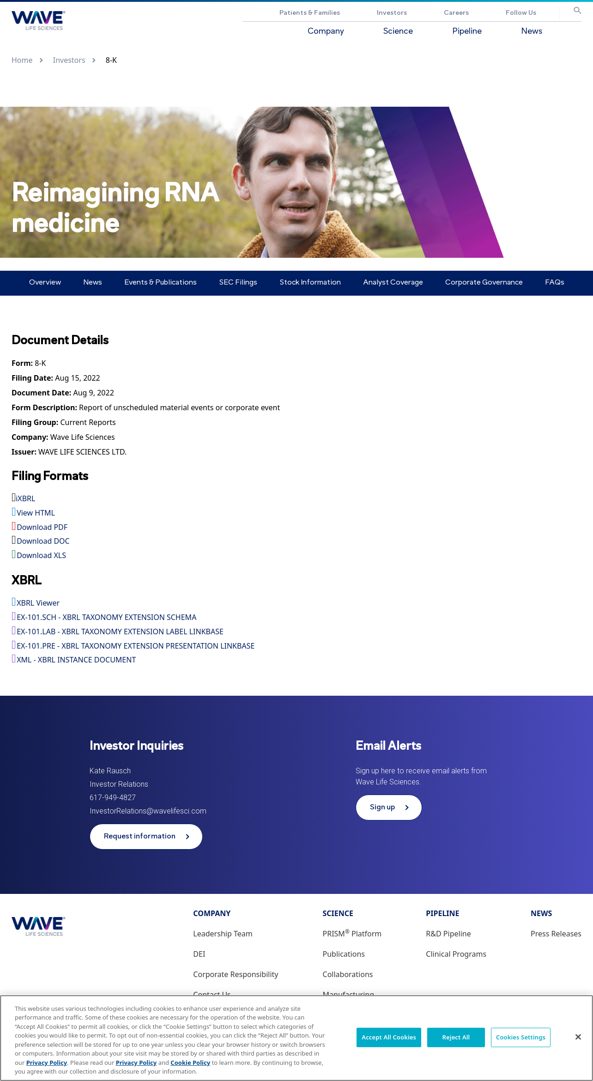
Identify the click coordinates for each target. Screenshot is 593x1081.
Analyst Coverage (393, 282)
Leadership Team (222, 934)
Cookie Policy (190, 1062)
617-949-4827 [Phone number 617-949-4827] (113, 797)
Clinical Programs (456, 954)
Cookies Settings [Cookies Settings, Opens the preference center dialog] (520, 1037)
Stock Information (310, 282)
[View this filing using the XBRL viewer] (296, 603)
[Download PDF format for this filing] (296, 528)
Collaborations (348, 974)
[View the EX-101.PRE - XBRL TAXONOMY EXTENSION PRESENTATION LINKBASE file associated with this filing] (296, 646)
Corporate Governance (484, 282)
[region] (296, 1038)
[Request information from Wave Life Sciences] (146, 837)
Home (22, 60)
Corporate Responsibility (235, 974)
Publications (344, 954)
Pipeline (467, 31)
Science (398, 31)
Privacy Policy (46, 1062)
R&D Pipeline (448, 934)
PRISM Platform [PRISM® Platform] (352, 934)
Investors (392, 13)
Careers (456, 13)
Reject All (456, 1037)
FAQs (554, 282)
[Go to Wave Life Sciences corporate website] (39, 20)
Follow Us (521, 13)
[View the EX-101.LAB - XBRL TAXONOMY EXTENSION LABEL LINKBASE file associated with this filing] (296, 632)
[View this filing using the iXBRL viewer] (296, 499)
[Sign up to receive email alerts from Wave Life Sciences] (389, 807)
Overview (45, 282)
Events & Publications (160, 282)
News (531, 31)
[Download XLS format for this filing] (296, 556)
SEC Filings (238, 282)
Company (326, 31)
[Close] (578, 1036)
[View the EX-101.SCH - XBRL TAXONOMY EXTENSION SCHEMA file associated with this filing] (296, 618)
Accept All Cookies (389, 1037)
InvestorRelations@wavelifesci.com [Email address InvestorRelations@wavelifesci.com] (148, 811)
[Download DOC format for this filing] (296, 541)
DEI (199, 954)
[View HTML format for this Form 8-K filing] (40, 363)
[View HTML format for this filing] (296, 513)
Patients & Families (309, 13)
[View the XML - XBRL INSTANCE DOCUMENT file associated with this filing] (296, 660)
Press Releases (556, 934)
